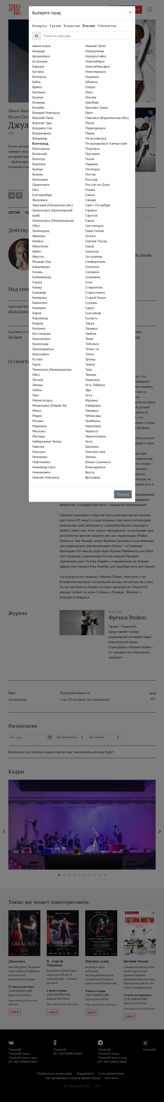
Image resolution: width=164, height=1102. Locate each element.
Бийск (36, 82)
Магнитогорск (42, 400)
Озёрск (90, 87)
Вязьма (37, 174)
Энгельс (90, 457)
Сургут (90, 308)
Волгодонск (41, 148)
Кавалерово (41, 267)
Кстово (37, 359)
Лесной (37, 380)
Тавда (89, 323)
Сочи (88, 282)
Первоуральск (95, 128)
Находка (38, 451)
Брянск (37, 87)
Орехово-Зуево (96, 107)
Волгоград (40, 143)
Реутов (90, 174)
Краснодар (40, 344)
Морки (37, 415)
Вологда (38, 159)
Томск (89, 354)
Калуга (37, 282)
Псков (89, 159)
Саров (89, 220)
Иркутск (38, 256)
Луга (35, 395)
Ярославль (92, 477)
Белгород (39, 76)
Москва (37, 421)
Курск (36, 364)
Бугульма (38, 92)
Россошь (91, 179)
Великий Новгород (46, 112)
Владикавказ (41, 133)
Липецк (37, 385)
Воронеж (39, 164)
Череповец (93, 426)
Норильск (92, 76)
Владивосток (42, 128)
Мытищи (38, 436)
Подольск (92, 148)
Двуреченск (41, 184)
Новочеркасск (95, 71)
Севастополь (94, 231)
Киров (36, 313)
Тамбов (90, 333)
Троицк (90, 359)
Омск (89, 92)
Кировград (40, 318)
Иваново (38, 236)
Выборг (37, 169)
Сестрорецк (93, 256)
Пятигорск (92, 169)
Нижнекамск (41, 472)
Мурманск (39, 426)
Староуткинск (95, 292)
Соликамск (93, 277)
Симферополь (95, 261)
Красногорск (41, 338)
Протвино (92, 154)
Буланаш (38, 102)
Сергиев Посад (96, 241)
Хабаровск (93, 405)
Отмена (123, 494)
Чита (88, 441)
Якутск (90, 472)
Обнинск (91, 82)
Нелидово (39, 457)
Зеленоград (40, 231)
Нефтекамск (41, 462)
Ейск (35, 189)
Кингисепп (39, 302)
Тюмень (90, 374)
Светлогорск (94, 225)
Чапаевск (92, 410)
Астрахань (39, 61)
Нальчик (38, 446)
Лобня (36, 390)
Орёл (89, 112)
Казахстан (72, 25)
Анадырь (38, 51)
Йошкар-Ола (41, 261)
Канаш (37, 287)
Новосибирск (95, 61)
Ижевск (37, 241)
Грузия (55, 25)
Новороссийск (95, 56)
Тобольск (92, 344)
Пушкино (91, 164)
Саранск (91, 210)
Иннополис (40, 246)
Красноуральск (43, 349)
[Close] (130, 12)
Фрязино (91, 400)
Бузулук (37, 97)
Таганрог (91, 328)
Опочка (90, 97)
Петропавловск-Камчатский (106, 143)
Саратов (91, 215)
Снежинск (92, 272)
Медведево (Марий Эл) (49, 405)
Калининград (41, 277)
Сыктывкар (93, 313)
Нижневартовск (44, 467)
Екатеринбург (42, 195)
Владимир (39, 138)
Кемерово (39, 297)
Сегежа (90, 236)
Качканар (39, 292)
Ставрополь (93, 287)
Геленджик (40, 179)
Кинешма (39, 308)
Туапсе (90, 364)
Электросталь (95, 451)
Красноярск (40, 354)
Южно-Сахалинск (98, 462)
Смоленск (92, 267)
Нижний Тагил (95, 46)
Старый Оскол (95, 297)
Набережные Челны (46, 441)
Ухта (88, 395)
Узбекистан (107, 25)
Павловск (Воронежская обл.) (107, 118)
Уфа (88, 390)
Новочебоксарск (97, 66)
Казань (37, 272)
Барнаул (38, 66)
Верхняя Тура (42, 123)
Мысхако (38, 431)
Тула (88, 369)
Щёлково (92, 446)
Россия (88, 25)
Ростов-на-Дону (97, 184)
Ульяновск (92, 380)
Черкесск (91, 431)
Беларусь (39, 25)
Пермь (90, 133)
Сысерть (91, 318)
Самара (90, 200)
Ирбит (37, 251)
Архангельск (41, 56)
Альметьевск (41, 46)
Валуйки (38, 107)
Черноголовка (95, 436)
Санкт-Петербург (97, 205)
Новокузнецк (94, 51)
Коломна (38, 328)
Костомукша (41, 333)
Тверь (89, 338)
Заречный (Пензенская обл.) (52, 205)
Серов (89, 246)
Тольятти (92, 349)
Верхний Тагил (42, 118)
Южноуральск (95, 467)
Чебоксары (93, 415)
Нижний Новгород (45, 477)
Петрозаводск (96, 138)
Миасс (36, 410)
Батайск (38, 71)
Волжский (39, 154)
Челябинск (92, 421)
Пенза (89, 123)
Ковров (37, 323)
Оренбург (92, 102)
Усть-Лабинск (95, 385)
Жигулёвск (39, 200)
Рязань (90, 189)
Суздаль (91, 302)
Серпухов (92, 251)
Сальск (90, 195)
